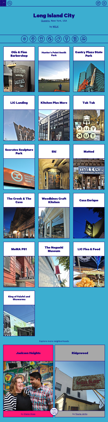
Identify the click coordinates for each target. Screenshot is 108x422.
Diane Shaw (29, 414)
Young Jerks (81, 414)
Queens (45, 20)
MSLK (55, 26)
